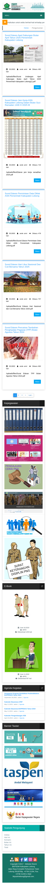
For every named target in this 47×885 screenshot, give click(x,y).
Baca (37, 87)
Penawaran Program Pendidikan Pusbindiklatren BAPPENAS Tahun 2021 (21, 694)
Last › (30, 395)
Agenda (26, 697)
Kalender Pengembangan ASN (15, 716)
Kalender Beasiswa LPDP (13, 702)
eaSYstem (32, 879)
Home (26, 28)
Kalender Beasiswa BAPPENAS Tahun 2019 (19, 709)
